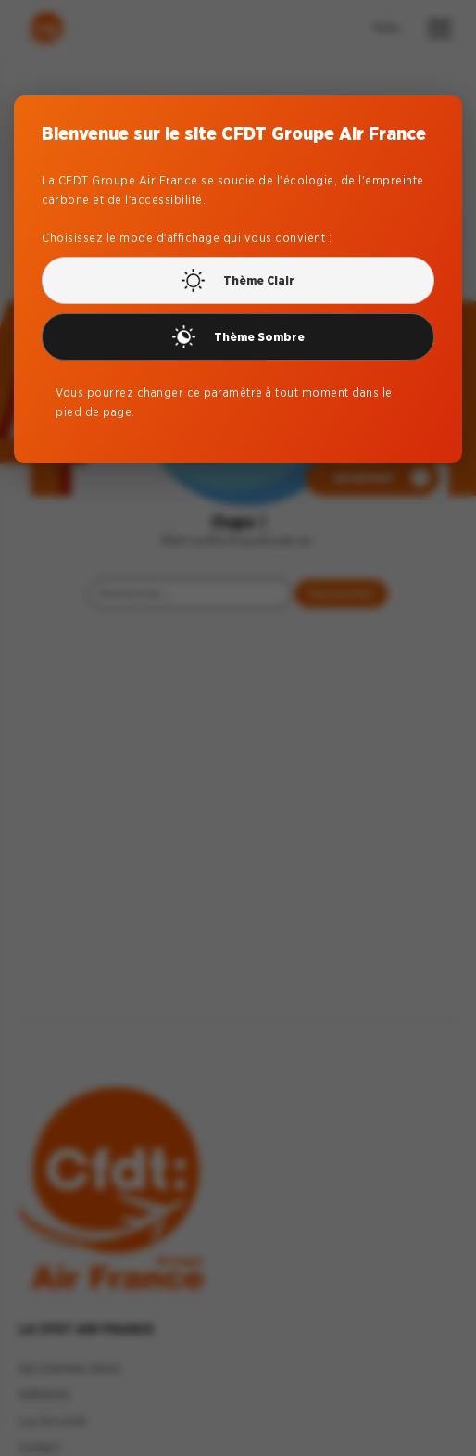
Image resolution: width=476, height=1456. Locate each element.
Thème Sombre (238, 334)
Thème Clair (238, 277)
